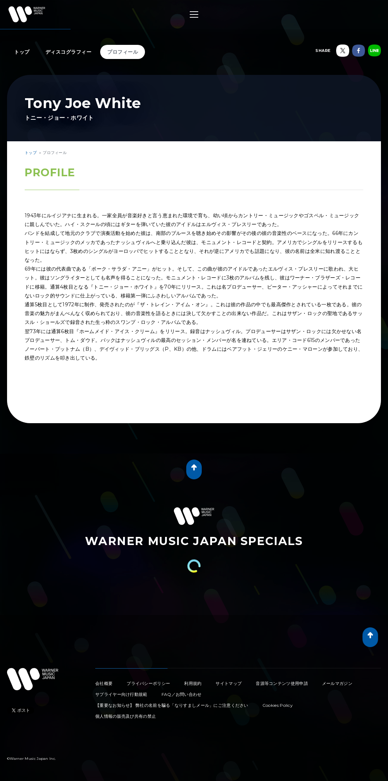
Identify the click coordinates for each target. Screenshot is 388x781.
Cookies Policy (277, 705)
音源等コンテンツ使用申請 (282, 683)
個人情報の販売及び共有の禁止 (125, 716)
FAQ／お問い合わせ (182, 694)
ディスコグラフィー (69, 52)
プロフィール (122, 52)
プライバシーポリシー (148, 683)
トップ (22, 52)
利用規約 (192, 683)
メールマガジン (337, 683)
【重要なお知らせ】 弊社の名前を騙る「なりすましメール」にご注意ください (171, 705)
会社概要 (104, 683)
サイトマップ (229, 683)
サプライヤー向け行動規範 (121, 694)
